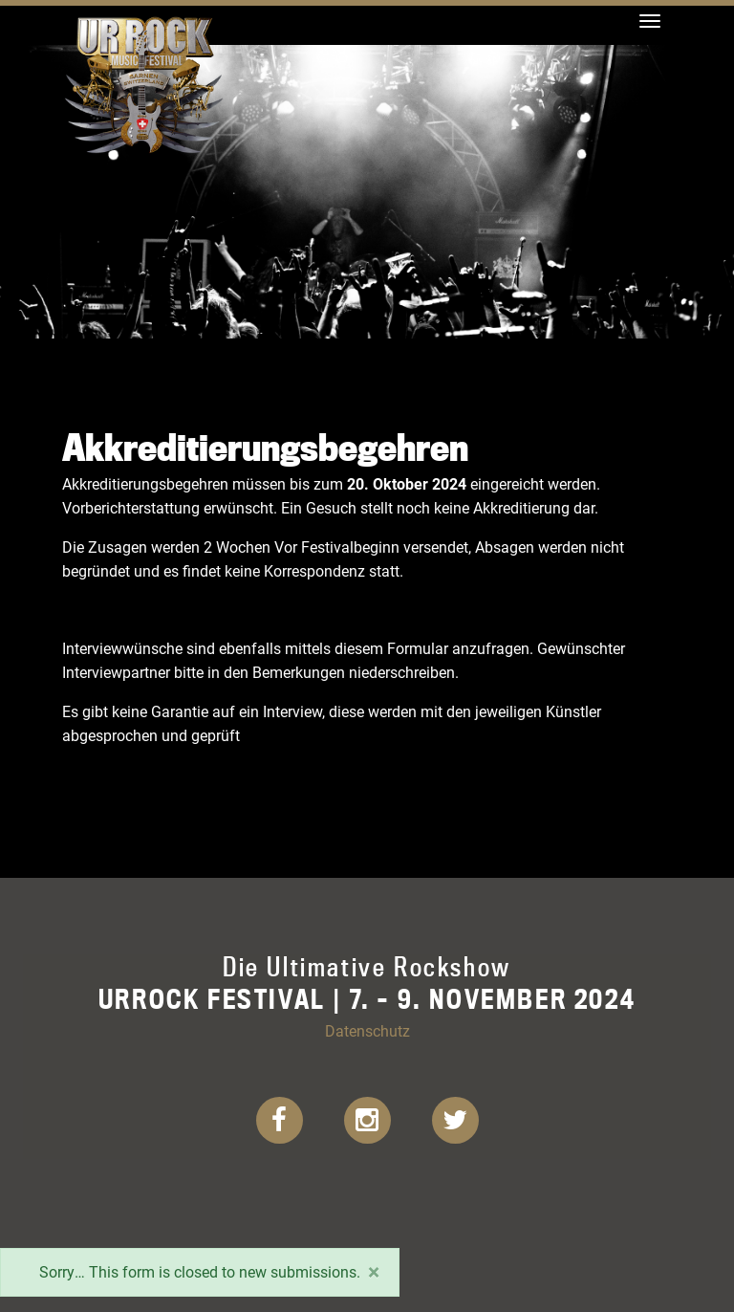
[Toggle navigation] (650, 21)
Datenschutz (367, 1030)
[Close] (374, 1271)
